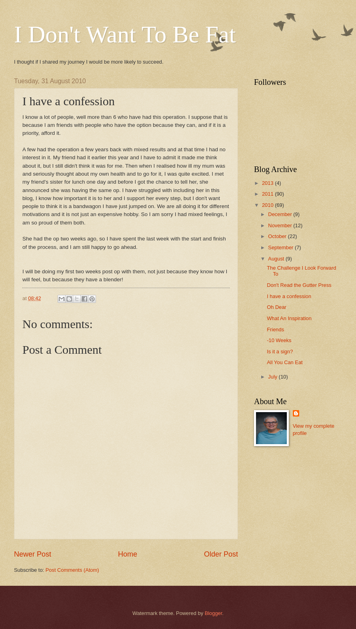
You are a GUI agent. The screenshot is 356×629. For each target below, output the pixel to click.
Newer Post (32, 554)
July (273, 377)
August (277, 259)
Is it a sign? (280, 352)
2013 (268, 183)
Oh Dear (276, 307)
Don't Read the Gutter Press (299, 285)
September (281, 247)
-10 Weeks (279, 340)
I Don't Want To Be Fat (125, 34)
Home (127, 554)
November (280, 225)
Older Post (221, 554)
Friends (275, 330)
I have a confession (289, 296)
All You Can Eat (284, 362)
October (278, 236)
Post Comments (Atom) (72, 570)
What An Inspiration (289, 318)
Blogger (213, 613)
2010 (268, 205)
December (280, 214)
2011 (268, 194)
